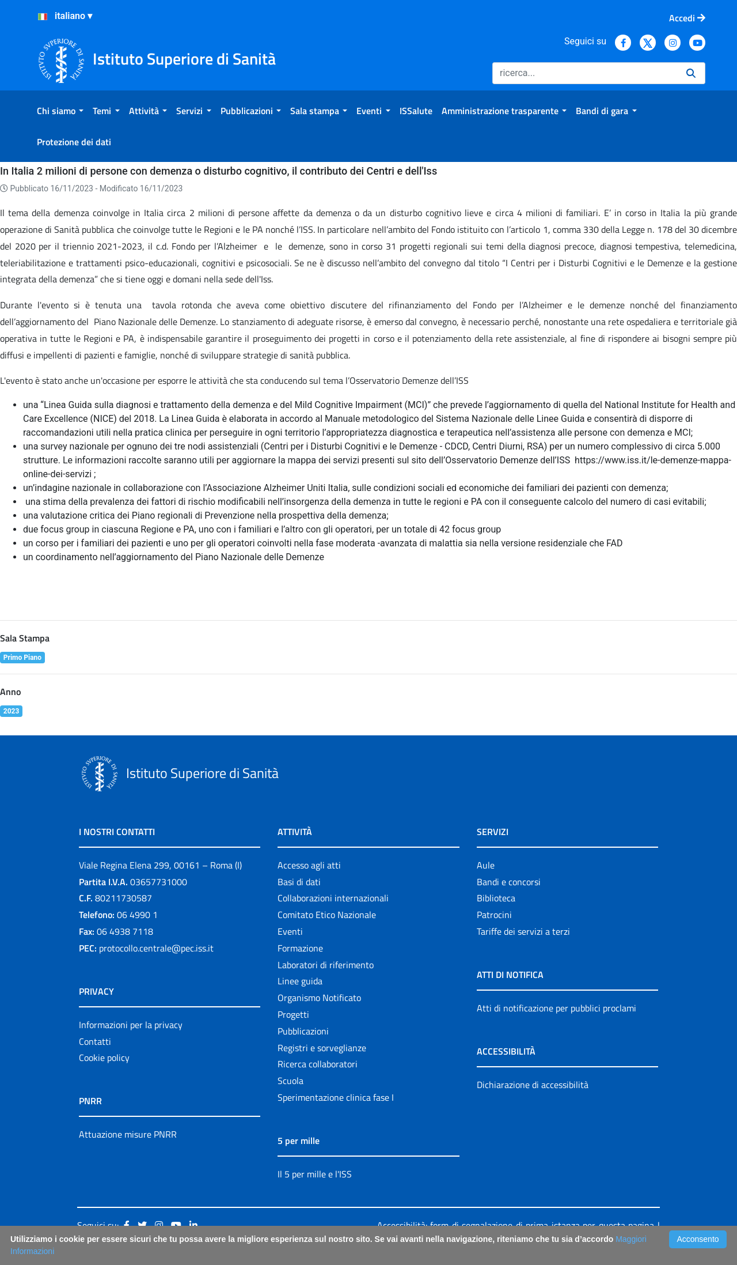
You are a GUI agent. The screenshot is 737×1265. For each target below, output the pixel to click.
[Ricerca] (584, 73)
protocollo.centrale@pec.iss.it (156, 948)
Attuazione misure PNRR (128, 1134)
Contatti (95, 1041)
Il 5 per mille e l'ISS (315, 1174)
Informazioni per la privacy (131, 1025)
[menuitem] (60, 110)
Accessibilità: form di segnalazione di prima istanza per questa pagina (515, 1225)
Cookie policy (104, 1057)
